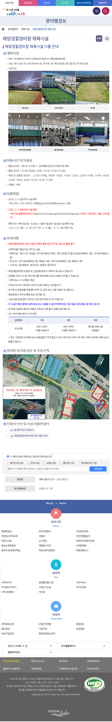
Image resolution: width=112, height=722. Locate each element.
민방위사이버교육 (9, 536)
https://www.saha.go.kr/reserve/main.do (56, 213)
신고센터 (43, 541)
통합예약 (103, 3)
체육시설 (25, 29)
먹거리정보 (81, 587)
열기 (99, 38)
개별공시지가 (45, 545)
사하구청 (9, 3)
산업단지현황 (45, 624)
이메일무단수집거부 (68, 668)
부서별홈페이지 (68, 646)
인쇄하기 (107, 38)
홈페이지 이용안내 (11, 668)
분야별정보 (13, 29)
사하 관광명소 (8, 592)
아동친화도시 (82, 550)
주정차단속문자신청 (85, 541)
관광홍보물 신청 (46, 582)
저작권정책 (36, 668)
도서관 (65, 3)
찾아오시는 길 (37, 661)
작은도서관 (6, 541)
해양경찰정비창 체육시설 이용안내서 (31, 435)
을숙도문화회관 (84, 3)
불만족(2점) (67, 463)
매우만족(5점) (15, 463)
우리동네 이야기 (9, 587)
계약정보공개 (8, 624)
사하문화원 (81, 545)
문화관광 (28, 3)
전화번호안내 (93, 661)
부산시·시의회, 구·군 (17, 646)
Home (3, 29)
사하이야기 (7, 582)
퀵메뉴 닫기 (56, 503)
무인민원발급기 (83, 536)
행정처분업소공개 (47, 633)
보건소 (47, 3)
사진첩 (42, 592)
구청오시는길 (45, 587)
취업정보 (80, 624)
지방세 (42, 536)
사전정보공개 (82, 531)
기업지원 (43, 629)
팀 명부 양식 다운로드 (24, 430)
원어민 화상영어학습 (10, 550)
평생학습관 (6, 531)
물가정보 (6, 629)
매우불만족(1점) (88, 463)
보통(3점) (50, 463)
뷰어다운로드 (93, 668)
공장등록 (80, 629)
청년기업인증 (8, 633)
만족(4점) (34, 463)
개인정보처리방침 (11, 661)
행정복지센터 (14, 652)
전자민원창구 (45, 531)
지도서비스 (81, 582)
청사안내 (63, 661)
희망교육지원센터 (47, 550)
